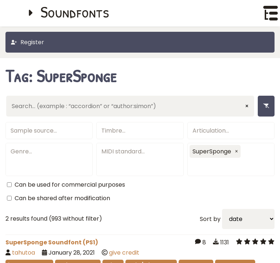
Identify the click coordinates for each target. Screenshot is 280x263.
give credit (124, 252)
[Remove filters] (266, 106)
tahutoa (23, 252)
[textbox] (49, 130)
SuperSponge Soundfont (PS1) (51, 242)
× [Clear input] (247, 106)
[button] (236, 151)
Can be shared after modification (62, 198)
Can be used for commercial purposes (70, 184)
